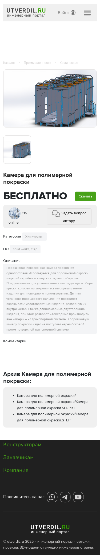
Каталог (9, 63)
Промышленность (37, 63)
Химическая (69, 63)
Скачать (85, 196)
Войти (66, 12)
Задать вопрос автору (69, 216)
